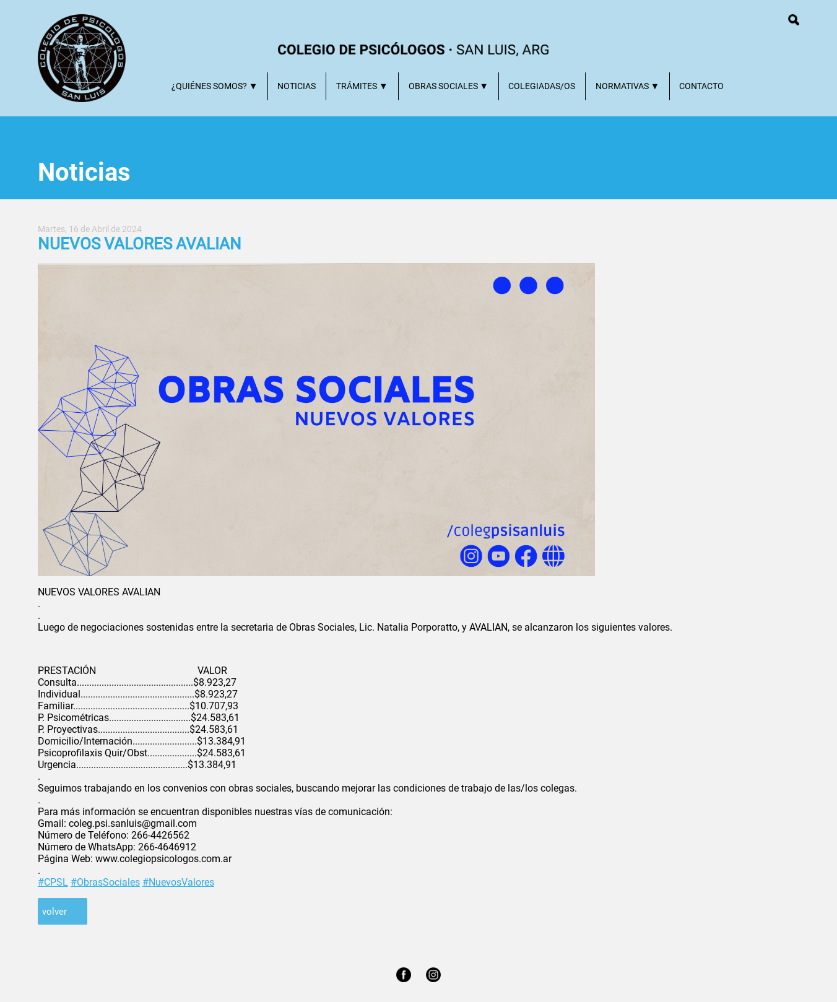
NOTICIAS (296, 86)
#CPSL (53, 882)
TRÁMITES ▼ (362, 86)
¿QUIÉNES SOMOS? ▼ (214, 86)
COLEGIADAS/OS (541, 86)
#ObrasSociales (105, 882)
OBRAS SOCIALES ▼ (448, 86)
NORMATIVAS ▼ (627, 86)
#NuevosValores (178, 882)
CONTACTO (701, 86)
